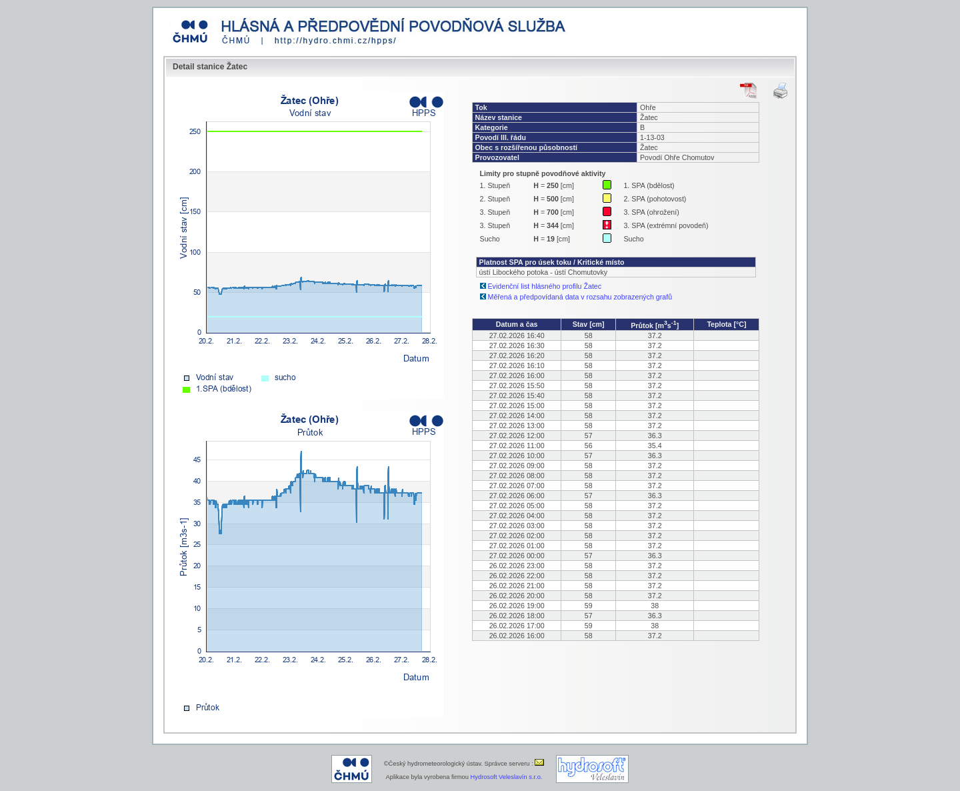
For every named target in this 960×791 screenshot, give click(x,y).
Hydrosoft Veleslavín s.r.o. (507, 777)
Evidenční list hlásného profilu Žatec (545, 286)
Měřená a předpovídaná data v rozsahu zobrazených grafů (580, 297)
